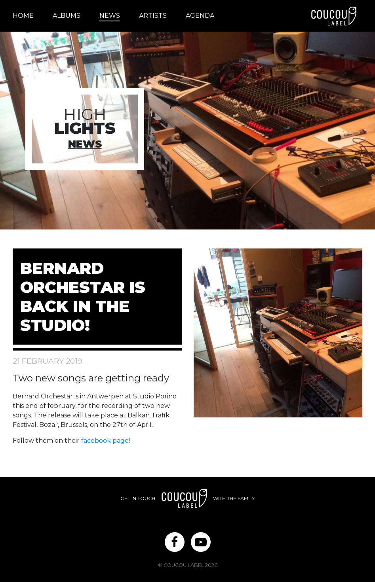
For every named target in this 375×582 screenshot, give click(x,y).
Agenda (200, 15)
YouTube (201, 545)
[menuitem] (28, 16)
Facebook (175, 545)
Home (23, 15)
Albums (66, 15)
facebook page (105, 440)
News (109, 15)
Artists (153, 15)
